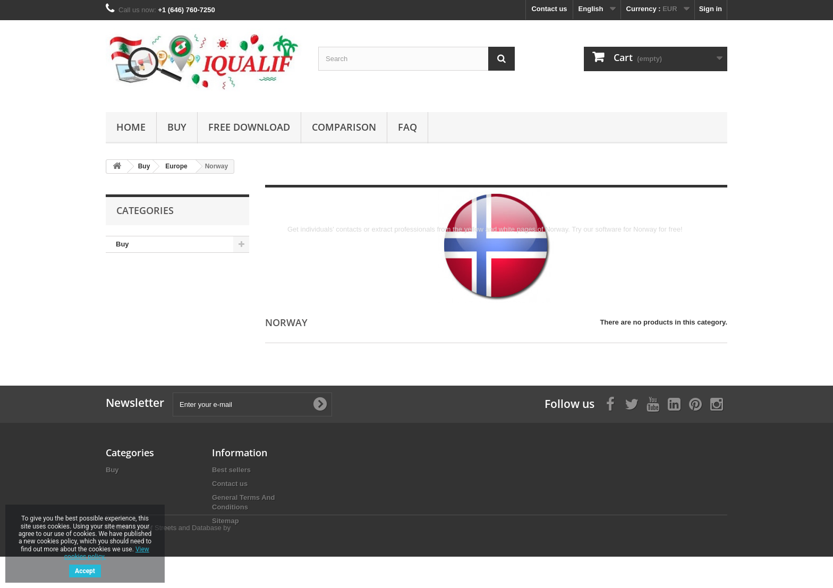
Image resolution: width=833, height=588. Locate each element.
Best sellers (231, 470)
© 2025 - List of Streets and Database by (168, 559)
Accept (85, 571)
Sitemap (225, 521)
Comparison (344, 127)
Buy (176, 127)
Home (131, 127)
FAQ (407, 127)
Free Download (249, 127)
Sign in (710, 9)
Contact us (549, 9)
